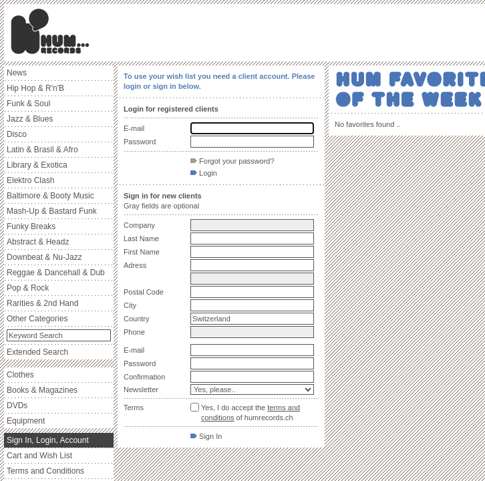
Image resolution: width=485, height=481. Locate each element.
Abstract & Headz (38, 242)
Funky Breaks (31, 226)
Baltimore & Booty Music (50, 195)
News (17, 72)
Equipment (26, 421)
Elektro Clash (30, 180)
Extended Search (37, 352)
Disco (17, 134)
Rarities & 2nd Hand (42, 303)
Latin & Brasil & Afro (42, 149)
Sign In (206, 436)
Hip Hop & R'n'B (35, 88)
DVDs (17, 405)
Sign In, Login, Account (48, 440)
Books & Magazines (42, 390)
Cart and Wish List (39, 455)
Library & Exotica (37, 165)
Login (203, 173)
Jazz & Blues (30, 119)
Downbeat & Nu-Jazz (44, 257)
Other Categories (37, 318)
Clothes (20, 374)
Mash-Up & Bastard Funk (52, 211)
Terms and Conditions (45, 471)
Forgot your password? (232, 161)
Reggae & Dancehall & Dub (56, 272)
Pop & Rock (28, 288)
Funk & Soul (28, 103)
